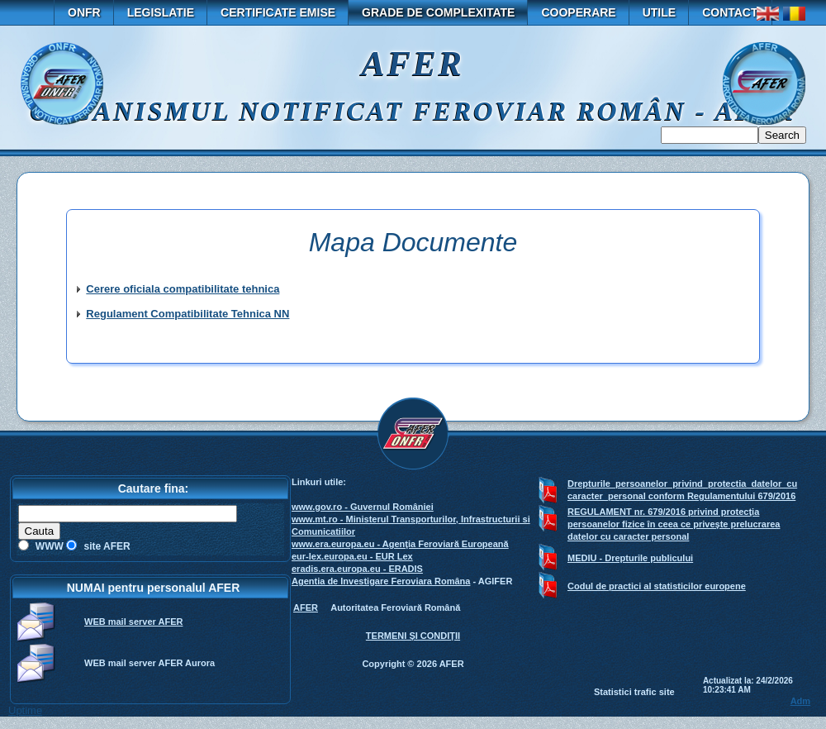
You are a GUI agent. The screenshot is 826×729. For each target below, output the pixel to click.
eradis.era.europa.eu (336, 569)
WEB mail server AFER (133, 622)
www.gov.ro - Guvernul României (363, 507)
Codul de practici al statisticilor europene (656, 586)
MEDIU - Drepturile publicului (630, 558)
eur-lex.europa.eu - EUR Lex (352, 556)
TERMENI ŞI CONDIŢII (413, 636)
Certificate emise (278, 12)
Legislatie (160, 12)
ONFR (84, 12)
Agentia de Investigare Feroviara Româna (381, 581)
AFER (305, 607)
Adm (800, 701)
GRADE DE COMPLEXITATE (438, 12)
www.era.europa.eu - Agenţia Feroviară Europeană (400, 544)
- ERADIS (402, 569)
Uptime (25, 710)
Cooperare (578, 12)
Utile (659, 12)
